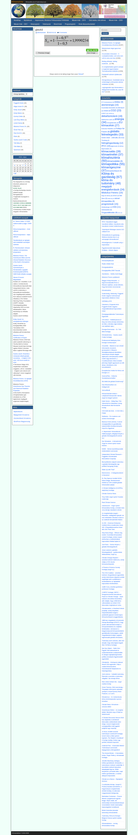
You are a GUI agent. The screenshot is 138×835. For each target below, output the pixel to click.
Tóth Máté (17, 146)
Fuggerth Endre (18, 103)
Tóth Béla (17, 143)
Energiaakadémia (107, 267)
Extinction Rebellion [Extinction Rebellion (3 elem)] (108, 128)
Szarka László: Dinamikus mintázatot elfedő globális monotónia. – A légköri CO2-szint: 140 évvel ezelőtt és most (22, 358)
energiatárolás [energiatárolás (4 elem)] (112, 123)
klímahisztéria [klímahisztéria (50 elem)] (111, 159)
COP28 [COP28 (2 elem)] (111, 113)
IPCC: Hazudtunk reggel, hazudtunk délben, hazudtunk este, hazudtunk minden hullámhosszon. (113, 224)
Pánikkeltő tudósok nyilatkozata (112, 74)
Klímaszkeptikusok (108, 260)
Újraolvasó (17, 150)
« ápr (14, 173)
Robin (15, 136)
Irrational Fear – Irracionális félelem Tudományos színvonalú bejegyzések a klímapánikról (113, 748)
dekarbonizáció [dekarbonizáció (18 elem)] (112, 116)
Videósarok (47, 24)
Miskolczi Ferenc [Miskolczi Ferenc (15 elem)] (112, 192)
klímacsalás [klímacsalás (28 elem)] (111, 151)
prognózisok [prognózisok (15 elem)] (110, 204)
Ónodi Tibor (17, 130)
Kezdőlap (17, 20)
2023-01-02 (52, 32)
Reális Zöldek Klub (108, 264)
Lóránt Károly (18, 123)
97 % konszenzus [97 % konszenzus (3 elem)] (108, 102)
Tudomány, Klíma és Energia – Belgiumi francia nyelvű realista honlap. (112, 818)
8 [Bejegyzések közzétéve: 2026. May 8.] (25, 165)
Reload (80, 74)
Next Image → (92, 53)
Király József (18, 110)
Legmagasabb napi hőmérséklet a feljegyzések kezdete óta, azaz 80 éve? (112, 90)
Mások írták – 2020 (115, 20)
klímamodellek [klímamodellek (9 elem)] (115, 161)
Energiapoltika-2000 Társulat (111, 270)
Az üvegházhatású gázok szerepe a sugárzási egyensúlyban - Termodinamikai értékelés (112, 69)
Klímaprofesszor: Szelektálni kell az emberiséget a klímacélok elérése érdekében (113, 82)
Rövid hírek (58, 24)
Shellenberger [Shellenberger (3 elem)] (107, 207)
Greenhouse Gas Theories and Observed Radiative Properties (21, 388)
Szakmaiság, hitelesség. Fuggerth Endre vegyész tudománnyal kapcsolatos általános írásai (112, 296)
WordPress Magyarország (22, 421)
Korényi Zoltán (18, 116)
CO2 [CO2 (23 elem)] (116, 110)
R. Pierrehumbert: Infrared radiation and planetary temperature (21, 250)
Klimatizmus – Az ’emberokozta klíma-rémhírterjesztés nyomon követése (112, 699)
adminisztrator (41, 32)
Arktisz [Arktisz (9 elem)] (118, 102)
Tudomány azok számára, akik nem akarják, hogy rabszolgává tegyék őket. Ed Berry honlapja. (113, 643)
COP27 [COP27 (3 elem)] (105, 113)
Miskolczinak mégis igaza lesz (111, 48)
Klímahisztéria (106, 290)
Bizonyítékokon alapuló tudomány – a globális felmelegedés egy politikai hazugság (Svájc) (113, 464)
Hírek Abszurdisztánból (87, 24)
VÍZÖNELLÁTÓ (107, 301)
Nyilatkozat (28, 20)
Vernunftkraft (106, 390)
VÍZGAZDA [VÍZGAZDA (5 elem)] (107, 210)
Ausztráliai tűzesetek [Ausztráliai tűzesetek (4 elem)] (109, 108)
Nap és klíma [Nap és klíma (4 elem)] (107, 195)
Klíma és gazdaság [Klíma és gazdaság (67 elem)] (112, 175)
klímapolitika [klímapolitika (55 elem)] (113, 164)
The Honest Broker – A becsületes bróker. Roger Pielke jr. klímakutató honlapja (113, 755)
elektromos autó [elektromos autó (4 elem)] (108, 119)
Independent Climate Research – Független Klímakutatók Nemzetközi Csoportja (112, 456)
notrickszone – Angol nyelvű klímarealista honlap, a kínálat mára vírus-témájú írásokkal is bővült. (113, 508)
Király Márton (18, 113)
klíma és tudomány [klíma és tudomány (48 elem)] (111, 181)
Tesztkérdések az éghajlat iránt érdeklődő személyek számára (21, 242)
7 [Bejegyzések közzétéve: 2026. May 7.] (22, 165)
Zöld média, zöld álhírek (97, 20)
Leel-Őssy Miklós (19, 120)
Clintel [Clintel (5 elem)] (107, 111)
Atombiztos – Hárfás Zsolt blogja (112, 274)
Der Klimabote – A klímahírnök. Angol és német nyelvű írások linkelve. (111, 443)
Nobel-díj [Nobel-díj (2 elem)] (111, 198)
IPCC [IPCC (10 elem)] (106, 146)
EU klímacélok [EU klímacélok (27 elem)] (112, 124)
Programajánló (70, 24)
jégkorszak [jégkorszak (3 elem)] (115, 146)
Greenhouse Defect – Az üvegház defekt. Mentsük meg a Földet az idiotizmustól (112, 712)
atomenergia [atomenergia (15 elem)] (110, 105)
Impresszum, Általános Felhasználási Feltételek (52, 20)
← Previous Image (42, 53)
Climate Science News (109, 493)
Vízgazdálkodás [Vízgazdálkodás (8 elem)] (110, 212)
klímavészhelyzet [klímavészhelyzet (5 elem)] (114, 171)
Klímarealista (17, 1)
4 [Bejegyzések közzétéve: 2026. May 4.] (14, 165)
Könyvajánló (35, 24)
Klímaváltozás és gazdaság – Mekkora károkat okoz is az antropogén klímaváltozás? (111, 237)
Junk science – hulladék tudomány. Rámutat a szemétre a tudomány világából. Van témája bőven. (113, 676)
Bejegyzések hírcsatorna (21, 415)
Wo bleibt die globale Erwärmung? (113, 381)
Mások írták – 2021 (21, 24)
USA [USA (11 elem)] (116, 207)
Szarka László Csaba (20, 140)
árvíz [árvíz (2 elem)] (120, 212)
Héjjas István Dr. (19, 106)
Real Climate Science (109, 502)
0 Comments (63, 32)
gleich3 (39, 29)
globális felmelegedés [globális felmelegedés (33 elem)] (113, 133)
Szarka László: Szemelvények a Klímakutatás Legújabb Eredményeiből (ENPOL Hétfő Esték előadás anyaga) (22, 270)
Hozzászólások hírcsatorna (22, 418)
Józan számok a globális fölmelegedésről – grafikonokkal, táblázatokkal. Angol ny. (112, 552)
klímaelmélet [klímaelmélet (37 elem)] (112, 154)
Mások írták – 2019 (79, 20)
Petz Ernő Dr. (18, 133)
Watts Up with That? (108, 469)
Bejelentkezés (18, 411)
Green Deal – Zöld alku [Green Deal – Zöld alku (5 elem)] (111, 138)
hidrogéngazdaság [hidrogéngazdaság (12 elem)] (112, 143)
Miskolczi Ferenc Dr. (20, 126)
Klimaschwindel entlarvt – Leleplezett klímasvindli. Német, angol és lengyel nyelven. (112, 396)
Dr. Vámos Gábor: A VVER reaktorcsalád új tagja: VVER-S (22, 223)
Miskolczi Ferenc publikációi (111, 277)
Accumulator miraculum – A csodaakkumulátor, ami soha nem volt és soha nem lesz (112, 56)
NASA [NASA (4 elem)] (116, 195)
